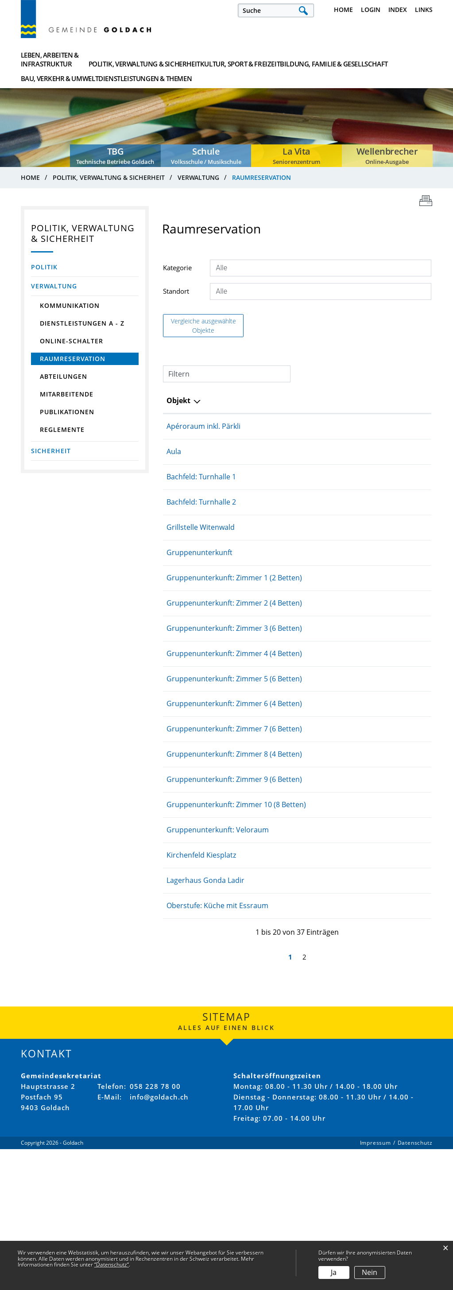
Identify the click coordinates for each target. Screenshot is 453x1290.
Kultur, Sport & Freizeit (199, 61)
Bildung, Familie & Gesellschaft (268, 61)
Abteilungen (63, 378)
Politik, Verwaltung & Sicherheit (129, 61)
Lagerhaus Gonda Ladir (230, 1021)
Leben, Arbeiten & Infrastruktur (50, 61)
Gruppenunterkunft (224, 566)
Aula (198, 465)
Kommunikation (70, 307)
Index (397, 9)
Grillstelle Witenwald (225, 540)
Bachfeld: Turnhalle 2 (225, 515)
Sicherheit (51, 453)
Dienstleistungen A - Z (82, 325)
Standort (176, 292)
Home (343, 9)
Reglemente (62, 431)
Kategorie (177, 269)
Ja (334, 1272)
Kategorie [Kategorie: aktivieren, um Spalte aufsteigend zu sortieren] (381, 403)
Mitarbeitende (66, 396)
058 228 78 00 (155, 1237)
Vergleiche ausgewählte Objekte (203, 327)
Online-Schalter (71, 343)
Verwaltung (54, 288)
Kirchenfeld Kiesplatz (225, 986)
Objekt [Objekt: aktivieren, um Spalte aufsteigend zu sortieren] (203, 403)
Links (424, 9)
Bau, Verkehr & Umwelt (335, 61)
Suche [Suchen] (303, 10)
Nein (369, 1272)
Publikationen (67, 414)
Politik (44, 269)
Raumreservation (89, 361)
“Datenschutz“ (111, 1264)
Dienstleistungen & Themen (398, 61)
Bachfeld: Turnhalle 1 (225, 490)
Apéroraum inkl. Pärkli (228, 429)
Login (370, 9)
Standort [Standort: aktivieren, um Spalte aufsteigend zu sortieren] (301, 403)
